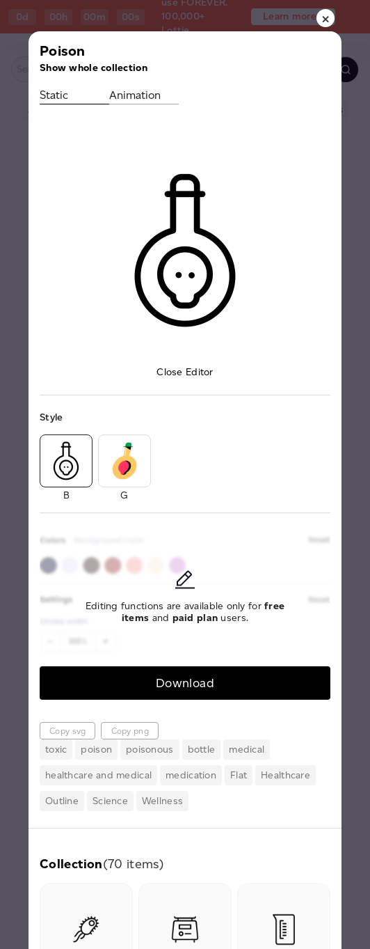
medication (191, 775)
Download (185, 682)
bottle (202, 749)
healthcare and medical (98, 775)
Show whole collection (93, 68)
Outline (62, 801)
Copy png (130, 731)
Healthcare (285, 775)
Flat (238, 775)
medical (246, 749)
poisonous (150, 749)
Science (110, 801)
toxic (56, 749)
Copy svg (67, 731)
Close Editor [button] (184, 372)
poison (96, 749)
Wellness (162, 801)
